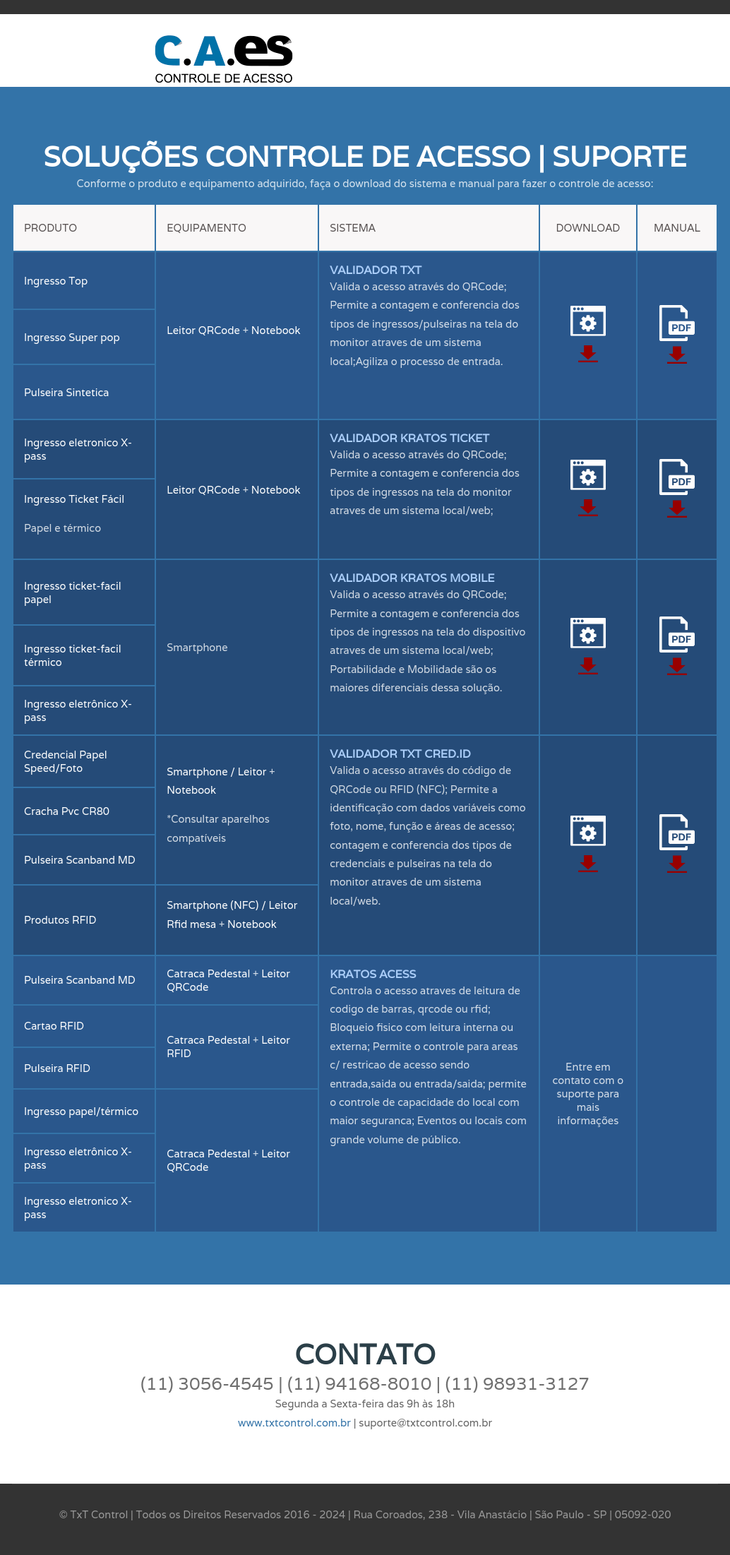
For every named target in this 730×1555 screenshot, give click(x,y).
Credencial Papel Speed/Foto (65, 761)
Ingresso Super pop (72, 337)
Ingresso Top (56, 280)
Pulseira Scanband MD (80, 859)
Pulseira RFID (57, 1068)
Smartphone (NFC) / (217, 905)
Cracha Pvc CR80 (66, 811)
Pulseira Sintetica (66, 392)
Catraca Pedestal (208, 973)
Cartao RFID (54, 1025)
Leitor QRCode (203, 330)
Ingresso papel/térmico (81, 1111)
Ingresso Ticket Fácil (74, 499)
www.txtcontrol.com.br (294, 1422)
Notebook (276, 330)
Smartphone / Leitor (218, 771)
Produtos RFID (60, 920)
